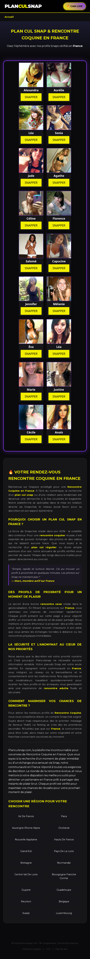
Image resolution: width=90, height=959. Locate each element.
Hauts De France (64, 839)
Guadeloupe (64, 889)
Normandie (64, 862)
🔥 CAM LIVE (74, 6)
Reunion (26, 901)
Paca (64, 816)
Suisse (26, 913)
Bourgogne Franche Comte (64, 876)
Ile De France (26, 816)
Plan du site (61, 949)
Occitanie (64, 827)
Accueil (9, 17)
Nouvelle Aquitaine (26, 839)
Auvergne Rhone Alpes (26, 827)
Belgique (64, 901)
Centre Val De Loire (26, 874)
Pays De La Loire (64, 851)
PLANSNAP (23, 6)
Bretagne (26, 862)
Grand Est (26, 851)
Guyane (26, 889)
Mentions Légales (32, 949)
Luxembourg (64, 913)
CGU (48, 949)
